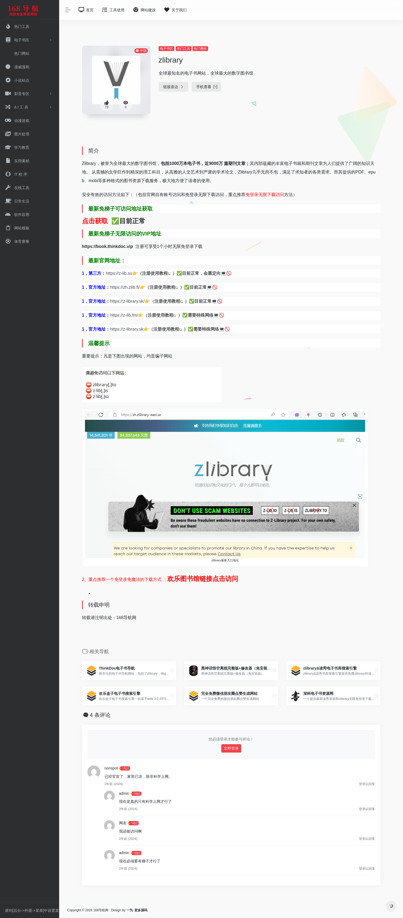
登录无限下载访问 (267, 194)
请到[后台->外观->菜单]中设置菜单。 (32, 912)
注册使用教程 (155, 273)
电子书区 (166, 48)
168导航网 (126, 617)
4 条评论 (100, 715)
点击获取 (95, 221)
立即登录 (231, 748)
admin (124, 793)
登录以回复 (367, 784)
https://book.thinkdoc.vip (108, 246)
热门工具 (183, 48)
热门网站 (200, 48)
